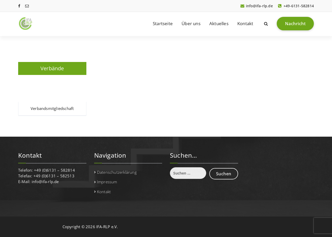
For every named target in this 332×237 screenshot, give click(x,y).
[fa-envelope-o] (27, 5)
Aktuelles (219, 23)
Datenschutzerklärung (117, 172)
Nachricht (295, 23)
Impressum (107, 181)
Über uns (191, 23)
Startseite (163, 23)
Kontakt (245, 23)
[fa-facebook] (19, 5)
